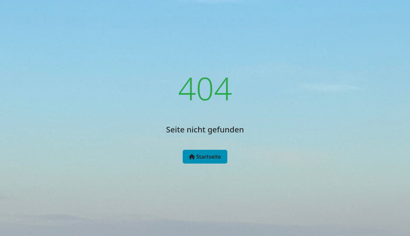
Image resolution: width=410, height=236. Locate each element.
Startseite (205, 156)
